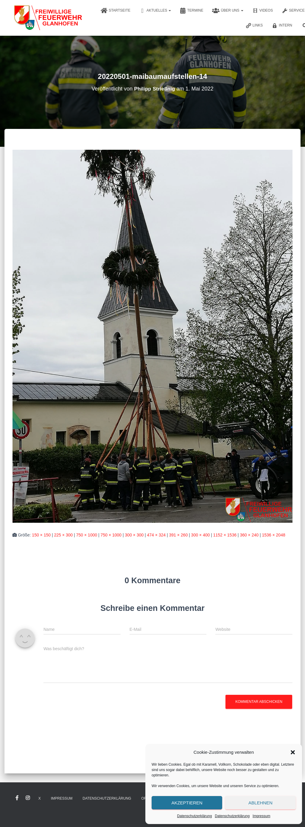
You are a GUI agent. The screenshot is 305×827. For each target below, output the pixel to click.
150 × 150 (41, 535)
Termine (191, 11)
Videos (262, 11)
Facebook (17, 798)
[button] (293, 752)
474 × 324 (156, 535)
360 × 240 (249, 535)
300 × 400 (200, 535)
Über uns (227, 11)
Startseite (115, 11)
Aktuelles (155, 11)
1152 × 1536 (224, 535)
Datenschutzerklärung (194, 816)
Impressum (261, 816)
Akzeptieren (186, 802)
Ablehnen (260, 802)
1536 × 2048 (273, 535)
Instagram (28, 798)
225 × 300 (63, 535)
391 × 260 (178, 535)
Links (254, 26)
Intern (282, 26)
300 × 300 (134, 535)
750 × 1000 (86, 535)
